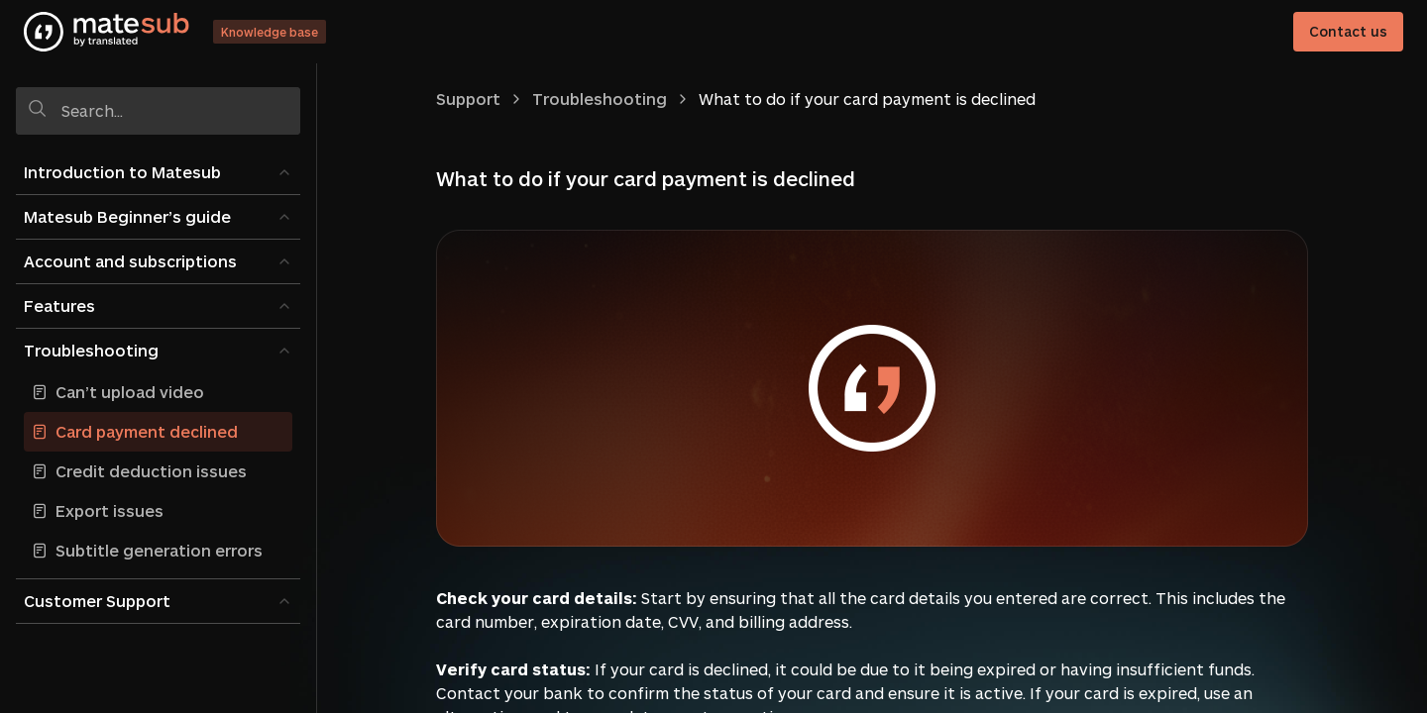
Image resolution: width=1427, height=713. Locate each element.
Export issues (109, 510)
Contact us (1348, 31)
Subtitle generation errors (159, 550)
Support (468, 98)
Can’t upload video (129, 391)
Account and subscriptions (130, 261)
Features (59, 305)
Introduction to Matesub (122, 171)
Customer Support (97, 600)
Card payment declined (146, 431)
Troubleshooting (91, 350)
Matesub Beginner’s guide (127, 216)
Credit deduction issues (151, 470)
